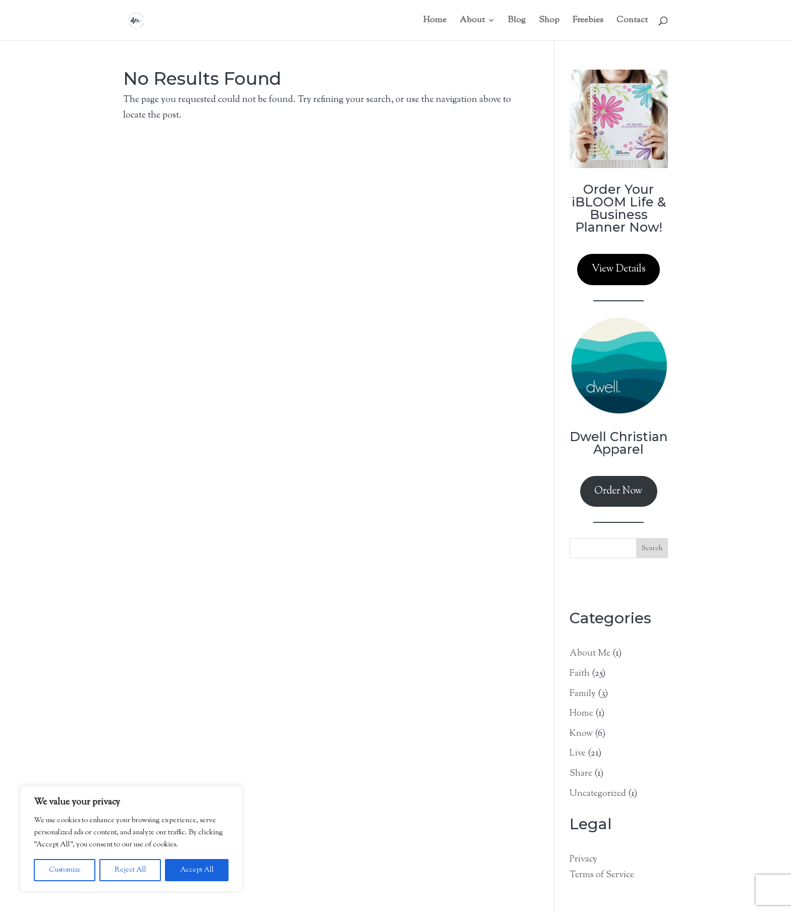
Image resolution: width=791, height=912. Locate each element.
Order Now (618, 491)
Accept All (197, 870)
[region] (131, 839)
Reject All (130, 870)
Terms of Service (602, 875)
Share (581, 773)
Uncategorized (598, 793)
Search (652, 549)
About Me (590, 653)
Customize (65, 870)
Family (583, 694)
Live (578, 753)
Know (581, 733)
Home (581, 713)
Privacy (583, 859)
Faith (580, 673)
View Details (619, 269)
